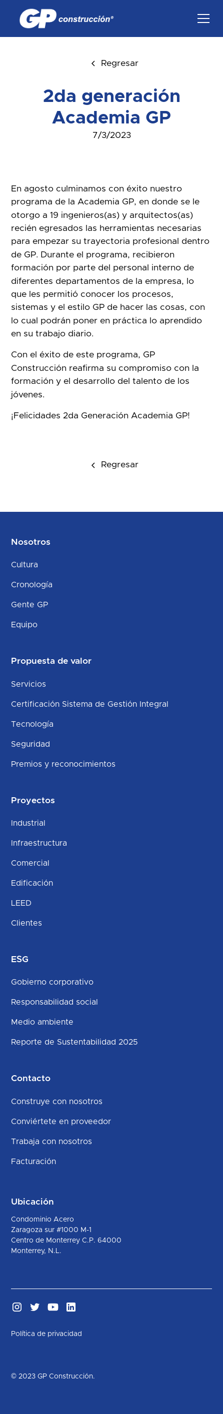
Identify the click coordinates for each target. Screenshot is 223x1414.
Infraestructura (39, 843)
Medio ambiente (42, 1022)
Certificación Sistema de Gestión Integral (89, 704)
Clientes (26, 923)
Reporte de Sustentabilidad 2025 (74, 1042)
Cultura (24, 565)
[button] (202, 18)
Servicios (28, 684)
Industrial (28, 823)
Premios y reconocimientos (63, 764)
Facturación (33, 1162)
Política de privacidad (46, 1334)
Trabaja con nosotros (51, 1142)
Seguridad (30, 744)
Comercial (30, 863)
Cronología (31, 585)
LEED (21, 903)
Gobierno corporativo (52, 982)
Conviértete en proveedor (61, 1122)
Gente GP (29, 605)
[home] (64, 18)
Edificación (32, 883)
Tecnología (32, 724)
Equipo (24, 625)
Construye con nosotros (56, 1102)
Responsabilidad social (54, 1002)
